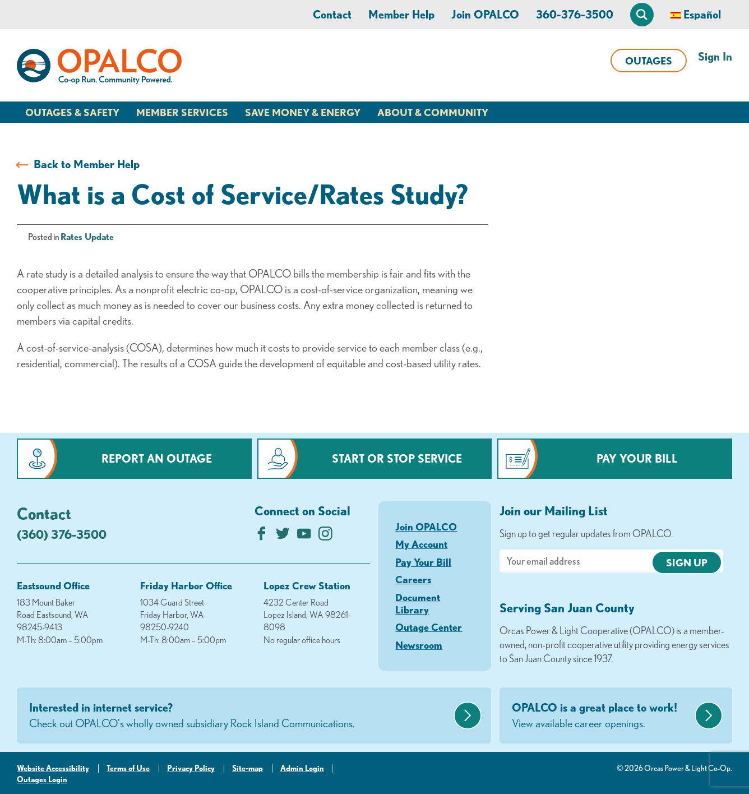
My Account (421, 544)
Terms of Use (128, 768)
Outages (648, 60)
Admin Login (302, 768)
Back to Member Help (87, 164)
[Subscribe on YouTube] (304, 536)
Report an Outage (156, 458)
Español (702, 14)
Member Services (182, 112)
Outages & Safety (72, 112)
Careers (413, 579)
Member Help (401, 14)
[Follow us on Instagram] (325, 536)
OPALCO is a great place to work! (602, 716)
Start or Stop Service (397, 458)
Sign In (715, 56)
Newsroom (418, 644)
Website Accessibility (53, 768)
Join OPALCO (485, 14)
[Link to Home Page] (99, 68)
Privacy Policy (191, 768)
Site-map (247, 768)
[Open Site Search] (642, 14)
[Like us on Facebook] (262, 536)
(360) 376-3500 (62, 534)
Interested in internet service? (240, 716)
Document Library (417, 603)
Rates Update (87, 237)
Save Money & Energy (302, 112)
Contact (332, 14)
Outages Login (42, 779)
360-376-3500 (574, 14)
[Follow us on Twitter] (283, 536)
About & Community (432, 112)
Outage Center (428, 627)
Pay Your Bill (637, 458)
